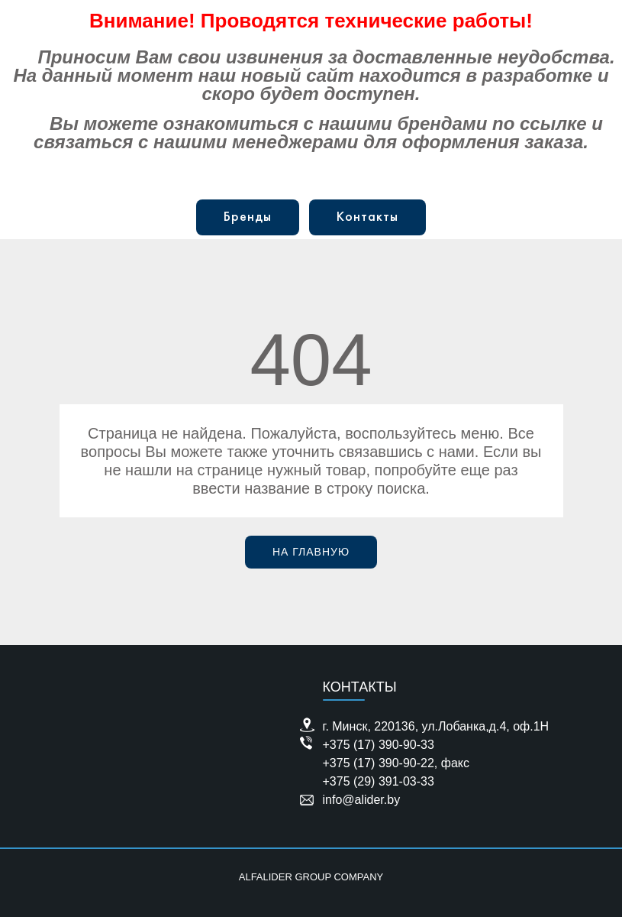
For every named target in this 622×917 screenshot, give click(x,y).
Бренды (248, 217)
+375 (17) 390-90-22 (378, 763)
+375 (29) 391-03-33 (378, 781)
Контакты (367, 217)
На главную (311, 552)
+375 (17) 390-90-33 (378, 744)
